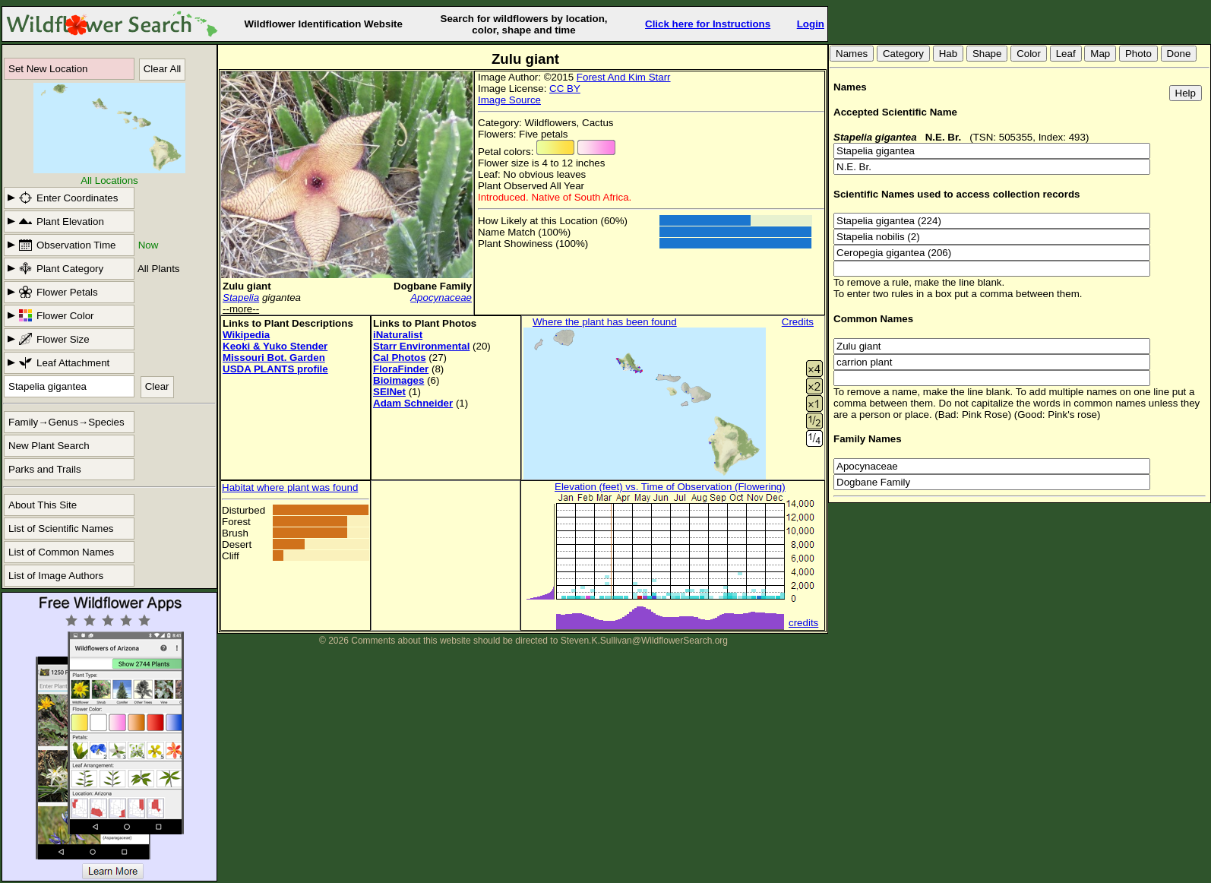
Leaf (1066, 53)
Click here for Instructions (707, 24)
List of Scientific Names (61, 528)
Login (810, 24)
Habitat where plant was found (290, 487)
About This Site (42, 505)
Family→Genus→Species (66, 422)
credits (803, 622)
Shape (987, 53)
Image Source (509, 100)
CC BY (564, 88)
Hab (948, 53)
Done (1179, 53)
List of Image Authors (55, 575)
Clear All (163, 68)
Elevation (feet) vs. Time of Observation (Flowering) (670, 486)
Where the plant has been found (605, 322)
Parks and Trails (44, 469)
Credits (798, 322)
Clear (157, 386)
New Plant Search (49, 445)
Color (1029, 53)
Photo (1138, 53)
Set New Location (47, 68)
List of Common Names (61, 552)
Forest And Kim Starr (624, 77)
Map (1100, 53)
